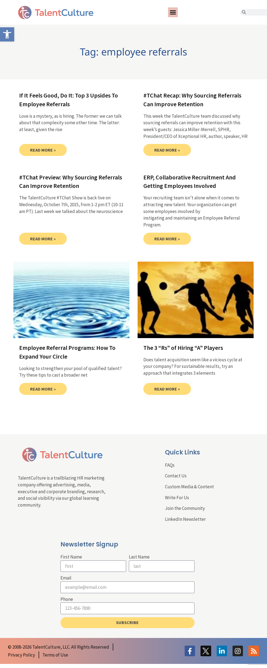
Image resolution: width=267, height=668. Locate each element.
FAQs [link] (170, 465)
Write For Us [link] (177, 498)
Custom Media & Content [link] (189, 487)
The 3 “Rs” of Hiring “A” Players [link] (183, 347)
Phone (66, 599)
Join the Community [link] (185, 508)
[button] (173, 12)
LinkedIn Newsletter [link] (185, 519)
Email (65, 578)
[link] (7, 34)
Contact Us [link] (176, 476)
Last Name (139, 557)
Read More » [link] (43, 150)
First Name (71, 557)
